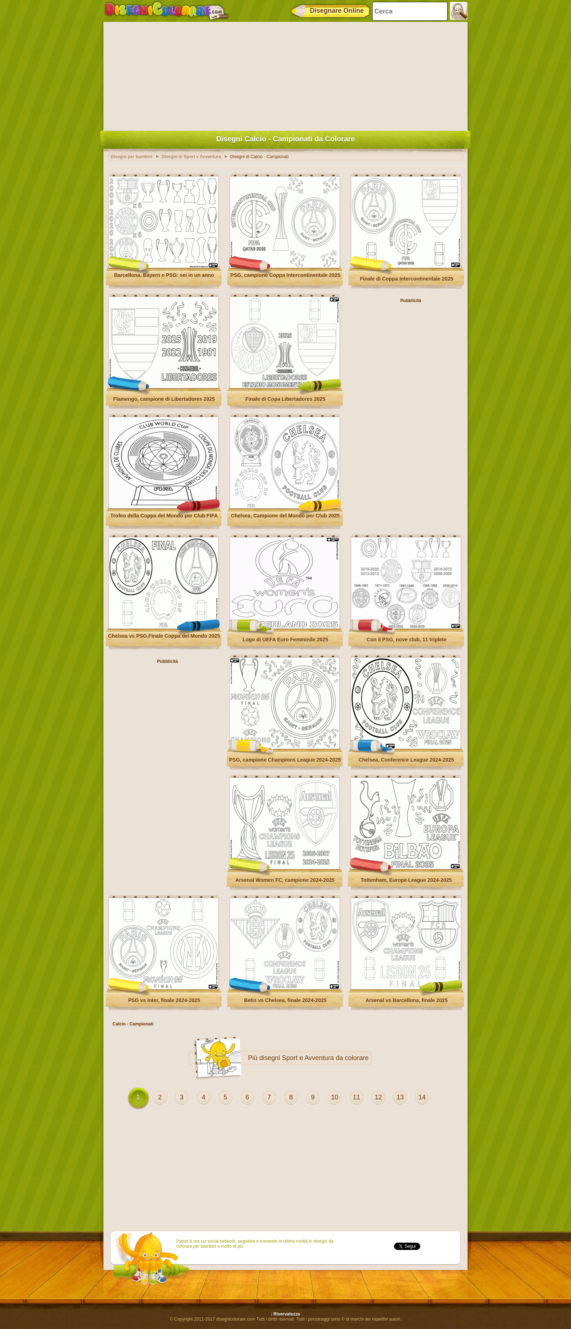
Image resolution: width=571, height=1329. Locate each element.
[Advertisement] (285, 75)
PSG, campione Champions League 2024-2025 (285, 760)
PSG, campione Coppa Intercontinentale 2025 (285, 275)
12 (378, 1097)
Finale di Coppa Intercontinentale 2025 (406, 279)
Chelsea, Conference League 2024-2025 (406, 760)
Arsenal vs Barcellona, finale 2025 (407, 1000)
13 (400, 1097)
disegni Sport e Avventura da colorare (314, 1058)
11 (356, 1097)
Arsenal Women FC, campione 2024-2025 (284, 880)
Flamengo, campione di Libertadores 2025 (164, 399)
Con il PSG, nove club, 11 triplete (406, 639)
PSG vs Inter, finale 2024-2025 (164, 1000)
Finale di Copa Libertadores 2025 (285, 399)
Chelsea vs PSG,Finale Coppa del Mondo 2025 (164, 636)
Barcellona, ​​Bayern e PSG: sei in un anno (164, 275)
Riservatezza (286, 1314)
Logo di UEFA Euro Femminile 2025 (285, 639)
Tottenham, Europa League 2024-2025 (406, 880)
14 (422, 1097)
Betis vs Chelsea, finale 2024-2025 (285, 1000)
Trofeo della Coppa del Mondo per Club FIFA (164, 516)
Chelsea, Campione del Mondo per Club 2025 (285, 516)
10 (334, 1097)
